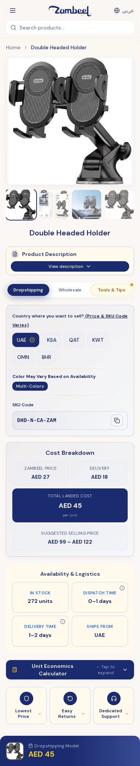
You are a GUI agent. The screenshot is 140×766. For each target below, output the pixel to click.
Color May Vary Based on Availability (54, 376)
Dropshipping (28, 290)
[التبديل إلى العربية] (124, 10)
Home (13, 47)
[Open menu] (12, 10)
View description (70, 270)
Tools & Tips (115, 288)
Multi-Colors (30, 386)
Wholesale (70, 290)
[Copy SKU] (117, 420)
